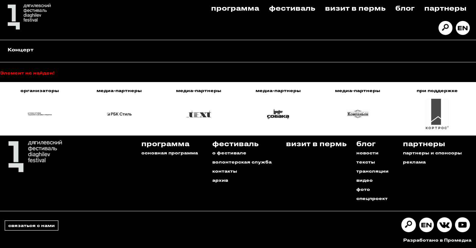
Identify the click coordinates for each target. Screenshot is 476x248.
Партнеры (445, 8)
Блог (404, 8)
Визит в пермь (355, 8)
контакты (224, 171)
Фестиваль (292, 8)
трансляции (372, 171)
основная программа (169, 152)
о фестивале (229, 152)
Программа (235, 8)
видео (364, 180)
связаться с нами (31, 225)
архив (220, 180)
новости (367, 152)
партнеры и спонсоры (432, 152)
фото (363, 189)
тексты (365, 161)
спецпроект (372, 198)
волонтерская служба (242, 161)
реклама (414, 161)
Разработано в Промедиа (437, 240)
